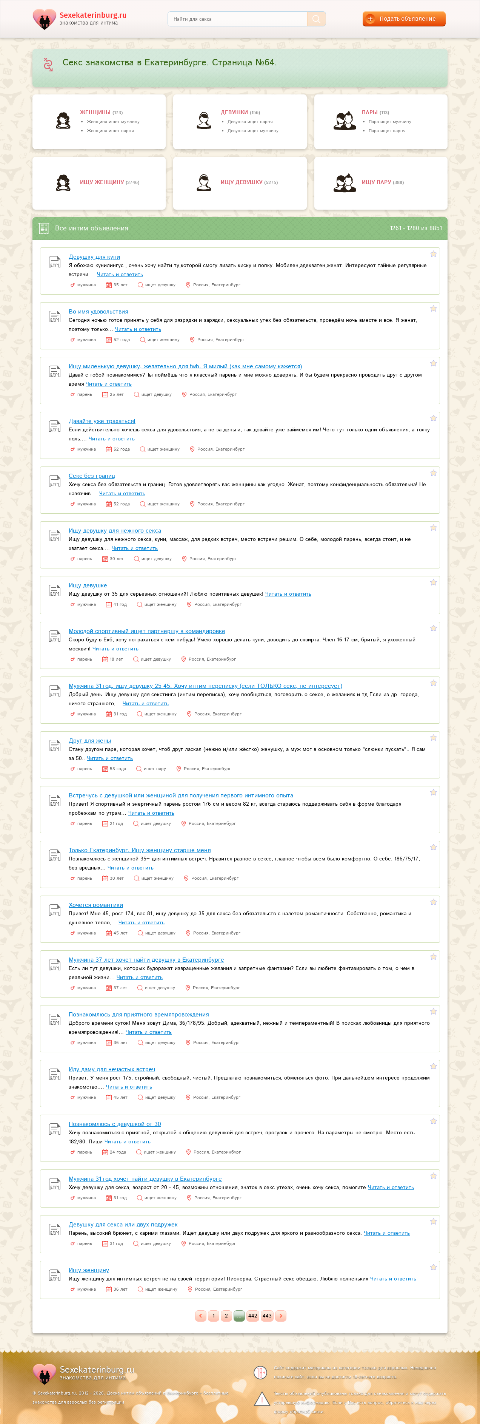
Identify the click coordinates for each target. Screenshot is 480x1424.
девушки (235, 112)
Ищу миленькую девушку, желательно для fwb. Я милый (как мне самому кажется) (185, 366)
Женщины (96, 112)
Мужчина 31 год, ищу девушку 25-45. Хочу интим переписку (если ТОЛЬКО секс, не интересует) (205, 686)
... (239, 1316)
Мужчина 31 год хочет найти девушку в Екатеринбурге (145, 1179)
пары (371, 112)
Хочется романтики (96, 905)
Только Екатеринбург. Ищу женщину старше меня (140, 850)
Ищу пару (377, 182)
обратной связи (306, 1412)
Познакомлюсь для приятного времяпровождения (139, 1014)
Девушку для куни (94, 257)
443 (267, 1316)
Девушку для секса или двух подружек (123, 1224)
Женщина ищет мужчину (113, 122)
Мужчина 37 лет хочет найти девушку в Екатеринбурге (146, 960)
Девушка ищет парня (250, 122)
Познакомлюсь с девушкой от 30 (115, 1124)
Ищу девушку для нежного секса (115, 531)
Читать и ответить (120, 274)
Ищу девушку (242, 182)
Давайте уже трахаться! (102, 421)
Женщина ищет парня (110, 131)
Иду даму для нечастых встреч (112, 1069)
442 (252, 1316)
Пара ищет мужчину (390, 122)
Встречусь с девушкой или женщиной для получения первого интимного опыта (181, 795)
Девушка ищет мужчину (253, 131)
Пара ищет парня (387, 131)
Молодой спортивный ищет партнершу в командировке (147, 631)
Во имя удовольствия (98, 311)
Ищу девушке (88, 585)
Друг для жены (90, 741)
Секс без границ (92, 476)
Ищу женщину (103, 182)
